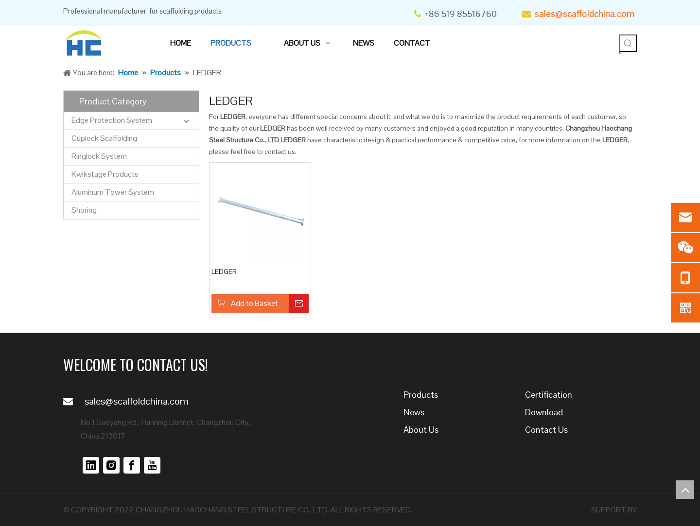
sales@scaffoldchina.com (586, 14)
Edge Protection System (111, 120)
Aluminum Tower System (112, 192)
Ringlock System (99, 156)
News (413, 412)
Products (420, 394)
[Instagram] (111, 465)
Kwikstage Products (105, 174)
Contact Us (546, 429)
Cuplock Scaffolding (104, 138)
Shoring (84, 210)
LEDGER (224, 271)
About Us (420, 429)
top (685, 489)
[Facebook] (131, 465)
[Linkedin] (91, 465)
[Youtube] (152, 465)
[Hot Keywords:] (628, 43)
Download (544, 412)
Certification (548, 394)
